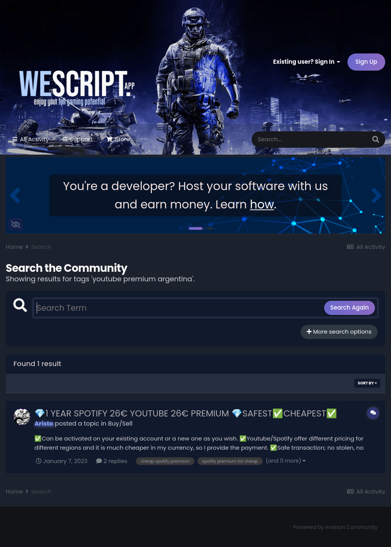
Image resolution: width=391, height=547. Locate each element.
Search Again (349, 307)
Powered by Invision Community (335, 527)
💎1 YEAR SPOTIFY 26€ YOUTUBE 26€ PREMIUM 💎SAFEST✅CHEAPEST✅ (185, 413)
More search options (339, 332)
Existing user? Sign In (306, 62)
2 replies (111, 461)
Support (80, 139)
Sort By (367, 383)
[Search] (285, 139)
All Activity (33, 139)
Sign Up (366, 62)
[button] (15, 195)
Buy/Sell (120, 423)
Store (121, 139)
